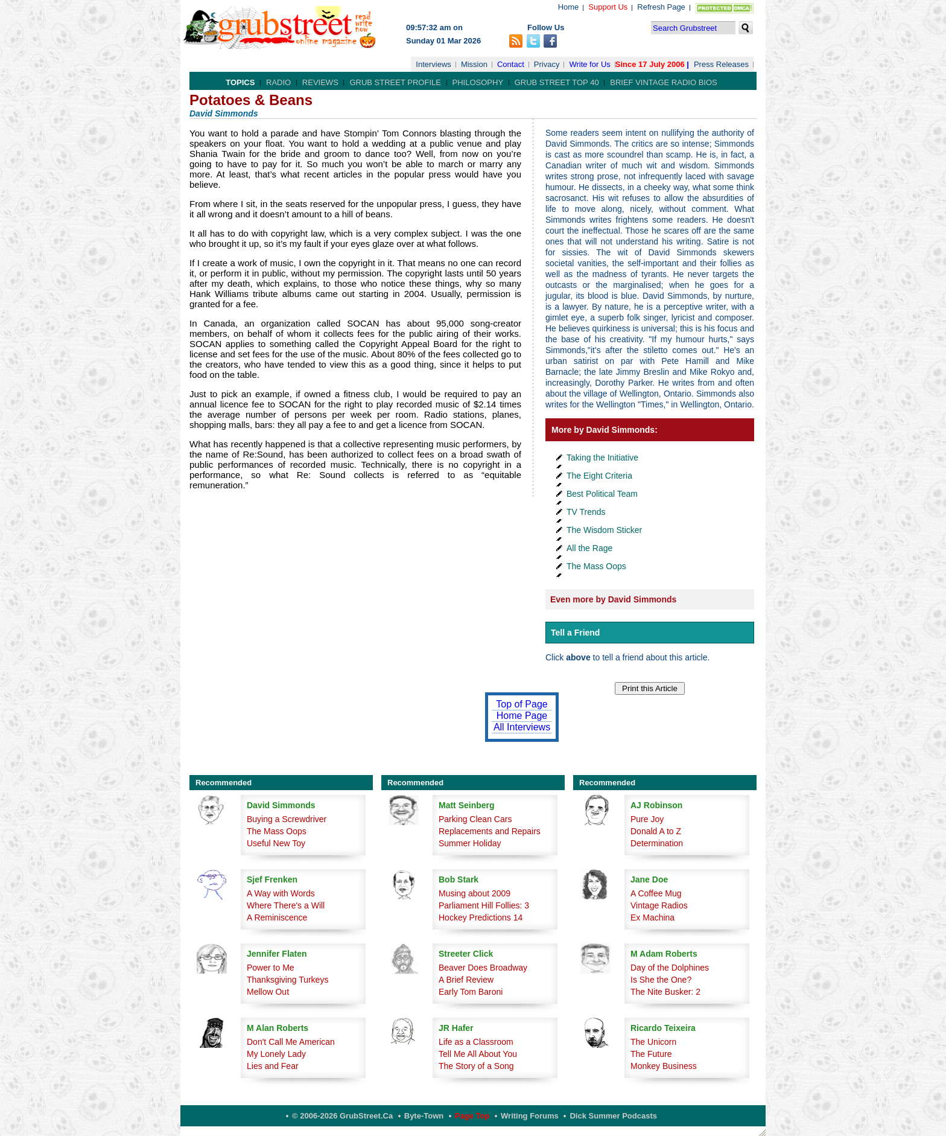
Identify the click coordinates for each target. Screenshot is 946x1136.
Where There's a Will (286, 905)
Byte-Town (423, 1115)
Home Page (522, 715)
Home (568, 6)
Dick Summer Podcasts (613, 1115)
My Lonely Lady (276, 1054)
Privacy (547, 64)
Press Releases (721, 64)
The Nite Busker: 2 (665, 992)
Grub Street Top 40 (557, 82)
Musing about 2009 (474, 893)
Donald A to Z (655, 831)
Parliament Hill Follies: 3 (484, 905)
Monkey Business (663, 1066)
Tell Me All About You (478, 1054)
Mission (474, 64)
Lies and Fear (273, 1066)
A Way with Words (281, 893)
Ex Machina (652, 917)
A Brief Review (466, 979)
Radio (278, 82)
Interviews (433, 64)
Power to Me (270, 967)
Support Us (607, 6)
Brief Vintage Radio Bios (663, 82)
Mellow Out (268, 992)
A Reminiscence (277, 917)
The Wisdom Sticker (604, 530)
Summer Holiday (470, 843)
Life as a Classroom (476, 1042)
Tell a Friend (575, 632)
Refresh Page (661, 6)
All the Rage (589, 548)
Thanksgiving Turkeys (287, 979)
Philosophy (478, 82)
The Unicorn (653, 1042)
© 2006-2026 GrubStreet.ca (342, 1115)
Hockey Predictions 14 (480, 917)
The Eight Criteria (599, 475)
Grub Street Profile (394, 82)
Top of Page (521, 704)
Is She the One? (660, 979)
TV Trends (586, 512)
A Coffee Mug (656, 893)
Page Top (472, 1115)
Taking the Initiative (602, 457)
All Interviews (522, 727)
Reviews (320, 82)
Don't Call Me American (291, 1042)
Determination (656, 843)
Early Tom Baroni (471, 992)
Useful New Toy (276, 843)
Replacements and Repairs (490, 831)
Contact (510, 64)
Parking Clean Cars (475, 819)
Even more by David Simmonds (613, 599)
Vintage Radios (659, 905)
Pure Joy (647, 819)
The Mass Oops (596, 566)
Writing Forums (530, 1115)
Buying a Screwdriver (286, 819)
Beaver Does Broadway (483, 967)
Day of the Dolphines (669, 967)
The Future (650, 1054)
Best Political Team (602, 494)
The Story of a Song (476, 1066)
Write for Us (589, 64)
